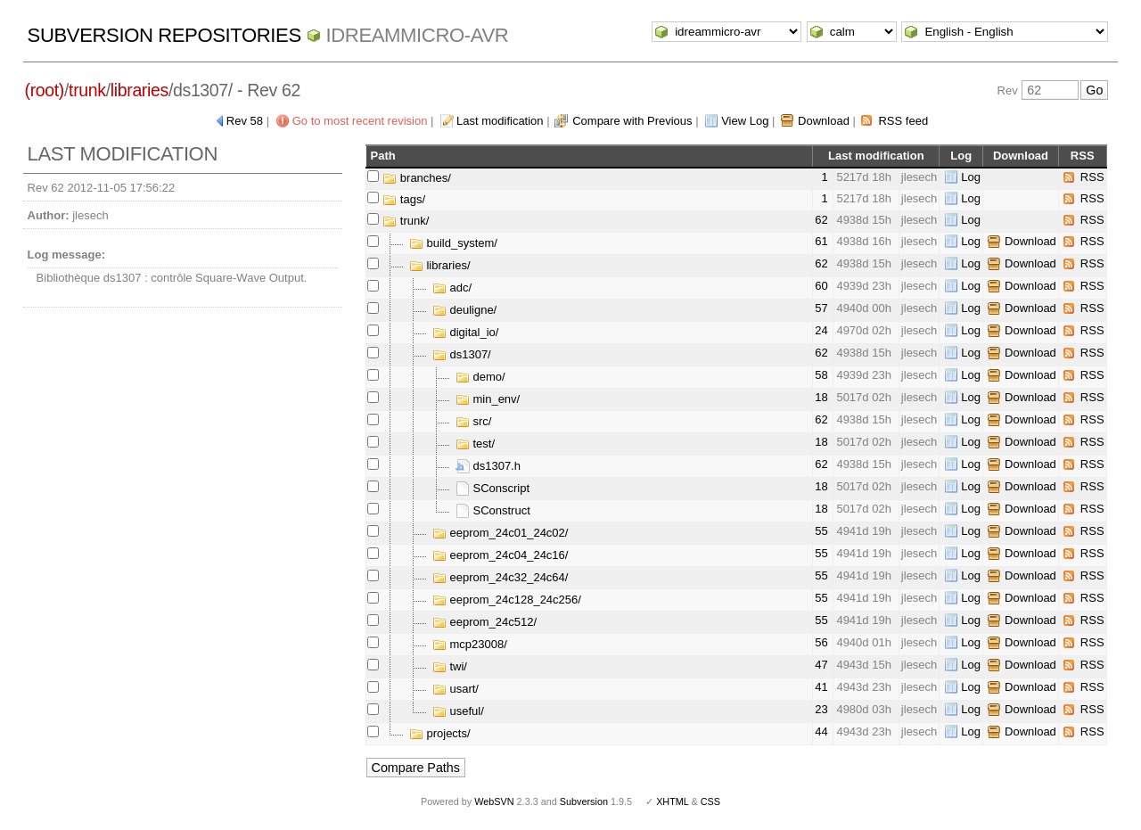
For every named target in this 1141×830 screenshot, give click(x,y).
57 (821, 308)
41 (821, 687)
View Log (744, 120)
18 (821, 397)
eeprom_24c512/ (484, 622)
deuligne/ (464, 309)
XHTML (672, 801)
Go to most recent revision (360, 120)
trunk (87, 90)
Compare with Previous (632, 120)
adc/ (452, 287)
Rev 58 (244, 120)
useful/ (458, 711)
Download (824, 120)
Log (971, 177)
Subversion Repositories (164, 35)
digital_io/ (465, 332)
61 (821, 241)
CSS (710, 801)
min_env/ (488, 399)
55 (821, 531)
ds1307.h (488, 466)
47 (821, 664)
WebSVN (493, 801)
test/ (475, 443)
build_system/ (453, 243)
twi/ (449, 666)
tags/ (403, 199)
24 (821, 330)
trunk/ (405, 220)
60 (821, 285)
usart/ (455, 688)
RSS (1092, 177)
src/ (474, 421)
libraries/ (440, 265)
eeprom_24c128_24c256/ (506, 599)
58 (821, 375)
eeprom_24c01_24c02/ (500, 532)
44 (821, 731)
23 (821, 709)
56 (821, 642)
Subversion (584, 801)
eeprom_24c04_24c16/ (500, 555)
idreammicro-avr (417, 35)
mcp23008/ (469, 644)
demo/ (480, 376)
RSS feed (903, 120)
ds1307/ (461, 354)
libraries (139, 90)
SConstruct (493, 510)
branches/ (416, 178)
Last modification (500, 120)
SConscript (492, 488)
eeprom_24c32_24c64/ (500, 577)
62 (821, 219)
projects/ (440, 733)
